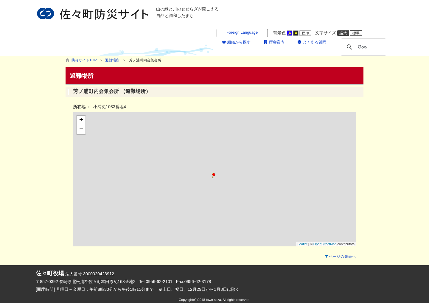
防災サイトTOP (84, 60)
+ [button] (81, 120)
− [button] (81, 129)
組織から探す (236, 42)
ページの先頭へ (342, 256)
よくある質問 (311, 42)
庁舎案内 (274, 42)
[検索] (362, 47)
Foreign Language (242, 32)
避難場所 (112, 60)
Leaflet (302, 244)
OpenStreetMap (325, 244)
